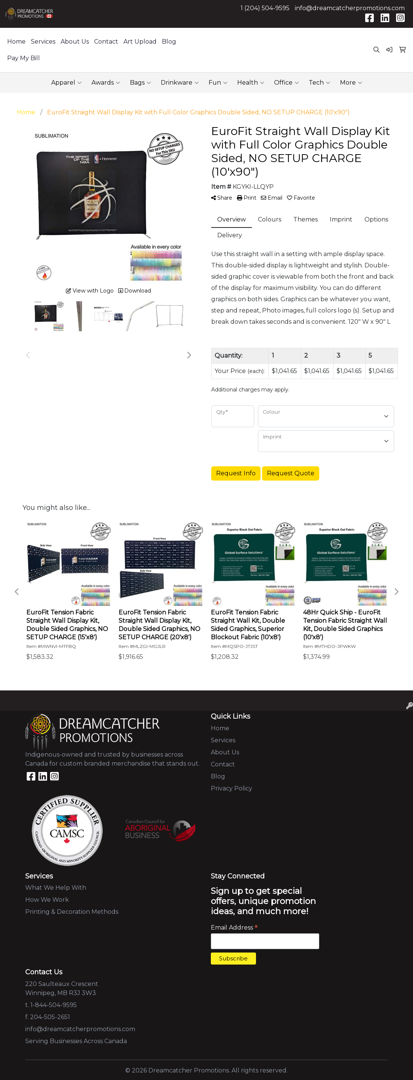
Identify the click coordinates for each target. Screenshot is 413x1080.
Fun (218, 82)
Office (286, 82)
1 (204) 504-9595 (265, 8)
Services (43, 41)
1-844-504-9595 (53, 1005)
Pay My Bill (23, 58)
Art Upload (140, 41)
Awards (105, 82)
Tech (319, 82)
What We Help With (55, 887)
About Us (75, 41)
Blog (169, 41)
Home (16, 41)
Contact (106, 41)
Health (250, 82)
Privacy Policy (231, 788)
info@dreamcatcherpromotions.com (350, 8)
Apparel (66, 82)
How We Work (47, 899)
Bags (140, 82)
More (351, 82)
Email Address (234, 927)
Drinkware (180, 82)
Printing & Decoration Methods (71, 911)
